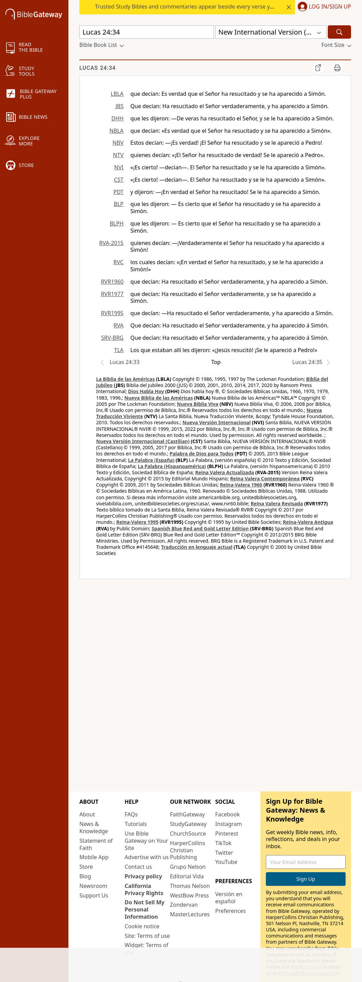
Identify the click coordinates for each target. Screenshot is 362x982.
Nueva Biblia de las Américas (159, 398)
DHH (118, 118)
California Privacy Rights (144, 889)
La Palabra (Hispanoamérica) (172, 466)
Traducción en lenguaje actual (196, 547)
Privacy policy (143, 876)
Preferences (230, 911)
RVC (118, 262)
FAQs (131, 814)
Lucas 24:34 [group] (97, 68)
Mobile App (93, 857)
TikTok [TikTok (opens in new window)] (223, 843)
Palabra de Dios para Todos (202, 453)
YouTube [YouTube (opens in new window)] (226, 862)
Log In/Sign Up (330, 6)
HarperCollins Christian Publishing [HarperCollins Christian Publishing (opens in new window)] (187, 850)
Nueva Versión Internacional (216, 422)
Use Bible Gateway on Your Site (146, 841)
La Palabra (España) (151, 460)
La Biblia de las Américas (125, 379)
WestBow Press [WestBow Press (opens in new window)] (189, 895)
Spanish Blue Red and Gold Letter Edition (200, 528)
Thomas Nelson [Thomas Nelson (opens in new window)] (190, 886)
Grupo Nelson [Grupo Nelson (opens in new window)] (188, 866)
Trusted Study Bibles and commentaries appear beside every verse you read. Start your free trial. (219, 6)
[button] (323, 7)
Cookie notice (142, 926)
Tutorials (136, 824)
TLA (119, 350)
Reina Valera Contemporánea (264, 478)
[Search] (339, 32)
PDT (118, 192)
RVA (119, 325)
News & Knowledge (93, 827)
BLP (119, 204)
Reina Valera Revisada (277, 503)
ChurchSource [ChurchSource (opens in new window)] (188, 833)
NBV (118, 142)
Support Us (93, 895)
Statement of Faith (96, 844)
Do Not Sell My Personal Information (144, 909)
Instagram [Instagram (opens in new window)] (228, 824)
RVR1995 (112, 313)
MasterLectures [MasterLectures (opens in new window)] (190, 914)
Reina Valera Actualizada (224, 472)
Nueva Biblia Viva (197, 404)
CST (119, 179)
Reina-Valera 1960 (241, 484)
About (87, 814)
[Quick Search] (146, 32)
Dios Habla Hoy (146, 391)
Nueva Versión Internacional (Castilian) (143, 441)
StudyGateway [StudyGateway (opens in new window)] (188, 824)
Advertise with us (147, 857)
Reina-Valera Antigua (308, 522)
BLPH (117, 223)
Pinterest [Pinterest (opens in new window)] (226, 833)
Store (86, 866)
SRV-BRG (112, 337)
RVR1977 (112, 294)
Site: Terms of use (147, 936)
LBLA (117, 94)
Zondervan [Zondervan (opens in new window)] (184, 904)
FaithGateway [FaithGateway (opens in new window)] (187, 814)
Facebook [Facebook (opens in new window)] (227, 814)
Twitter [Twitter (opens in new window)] (224, 852)
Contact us (138, 866)
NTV (118, 155)
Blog (85, 876)
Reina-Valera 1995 (137, 522)
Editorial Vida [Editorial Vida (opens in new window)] (187, 876)
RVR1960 (112, 281)
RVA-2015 (111, 243)
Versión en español (228, 897)
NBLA (116, 130)
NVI (119, 167)
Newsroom (93, 886)
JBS (119, 106)
